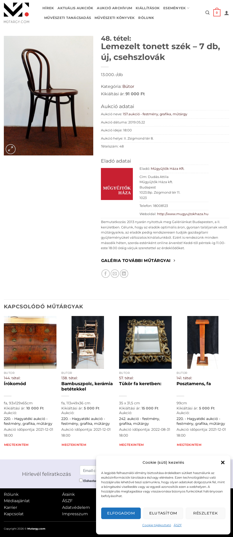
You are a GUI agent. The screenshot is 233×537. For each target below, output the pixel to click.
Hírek (48, 8)
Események (176, 8)
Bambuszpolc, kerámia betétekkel (87, 386)
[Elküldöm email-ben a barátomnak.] (115, 273)
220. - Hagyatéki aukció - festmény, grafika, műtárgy (28, 421)
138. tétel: (69, 378)
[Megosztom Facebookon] (105, 273)
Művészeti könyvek (115, 18)
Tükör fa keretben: (140, 383)
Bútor (128, 86)
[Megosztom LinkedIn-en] (124, 273)
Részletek (205, 513)
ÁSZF (178, 525)
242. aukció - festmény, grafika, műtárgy (139, 421)
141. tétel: (184, 378)
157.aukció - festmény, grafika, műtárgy (155, 114)
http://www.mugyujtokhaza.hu (182, 214)
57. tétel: (126, 378)
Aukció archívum (114, 8)
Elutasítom (163, 513)
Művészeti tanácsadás (67, 18)
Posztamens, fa (194, 383)
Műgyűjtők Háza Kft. (167, 169)
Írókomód (15, 383)
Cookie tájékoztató (156, 525)
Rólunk (146, 18)
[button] (222, 462)
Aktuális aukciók (75, 8)
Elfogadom (121, 513)
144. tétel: (12, 378)
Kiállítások (148, 8)
